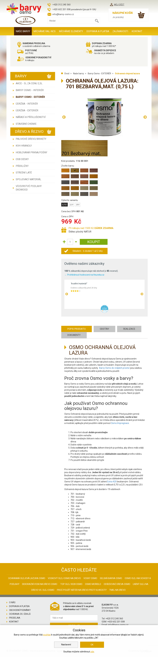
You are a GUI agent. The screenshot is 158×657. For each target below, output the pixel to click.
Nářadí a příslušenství (31, 117)
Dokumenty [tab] (74, 335)
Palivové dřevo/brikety (31, 138)
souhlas (47, 634)
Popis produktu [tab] (76, 329)
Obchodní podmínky (20, 610)
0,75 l (64, 204)
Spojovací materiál (28, 179)
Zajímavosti (120, 31)
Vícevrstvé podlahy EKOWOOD (29, 188)
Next (145, 117)
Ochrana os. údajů (20, 614)
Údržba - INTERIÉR (27, 103)
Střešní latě (24, 172)
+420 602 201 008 (61, 9)
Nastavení (66, 644)
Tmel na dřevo (117, 590)
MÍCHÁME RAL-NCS (44, 31)
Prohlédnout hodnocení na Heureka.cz (85, 275)
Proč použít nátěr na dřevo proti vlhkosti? (82, 590)
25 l (77, 204)
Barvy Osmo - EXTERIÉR (30, 96)
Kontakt (137, 31)
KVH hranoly (24, 145)
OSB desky (22, 159)
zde (92, 651)
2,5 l (71, 204)
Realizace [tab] (129, 329)
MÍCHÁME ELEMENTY (71, 31)
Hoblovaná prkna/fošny (31, 152)
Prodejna (14, 618)
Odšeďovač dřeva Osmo (117, 584)
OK (92, 644)
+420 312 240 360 (61, 4)
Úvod (66, 73)
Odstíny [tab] (104, 329)
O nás (12, 602)
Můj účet (119, 4)
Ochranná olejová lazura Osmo (26, 578)
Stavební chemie (26, 123)
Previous (64, 117)
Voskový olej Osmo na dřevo (64, 578)
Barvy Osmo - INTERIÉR (30, 90)
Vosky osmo (90, 578)
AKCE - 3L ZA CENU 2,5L (29, 83)
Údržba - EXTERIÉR (27, 110)
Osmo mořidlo (93, 584)
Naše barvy (23, 31)
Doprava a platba (97, 31)
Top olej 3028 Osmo (71, 584)
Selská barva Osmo (111, 578)
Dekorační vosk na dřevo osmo (39, 584)
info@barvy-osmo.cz (63, 14)
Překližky (22, 166)
